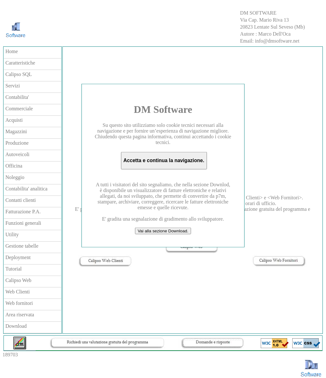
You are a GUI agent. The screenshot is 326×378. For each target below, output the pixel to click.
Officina (13, 165)
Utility (12, 234)
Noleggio (15, 177)
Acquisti (14, 120)
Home (11, 51)
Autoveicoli (17, 154)
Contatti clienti (20, 200)
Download (16, 326)
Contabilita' (17, 97)
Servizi (12, 85)
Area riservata (19, 314)
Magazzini (16, 131)
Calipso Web (18, 280)
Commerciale (19, 108)
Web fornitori (19, 303)
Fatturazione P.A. (23, 211)
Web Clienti (17, 291)
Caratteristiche (20, 62)
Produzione (17, 143)
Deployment (18, 257)
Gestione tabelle (22, 246)
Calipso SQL (18, 74)
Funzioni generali (23, 223)
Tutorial (13, 268)
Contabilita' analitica (26, 188)
